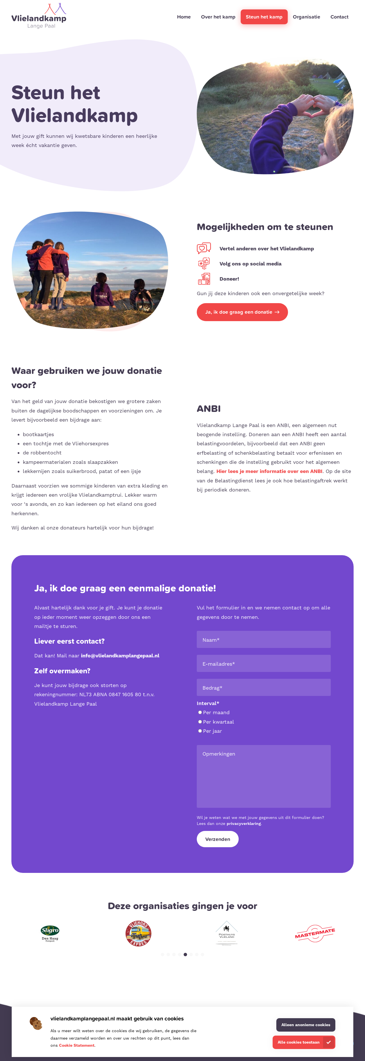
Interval (208, 703)
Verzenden (217, 839)
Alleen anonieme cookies (305, 1024)
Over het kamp (218, 17)
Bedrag (212, 688)
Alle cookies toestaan (299, 1042)
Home (184, 17)
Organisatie (306, 17)
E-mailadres (218, 664)
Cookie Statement (76, 1045)
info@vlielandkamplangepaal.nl (120, 656)
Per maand (214, 712)
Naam (211, 640)
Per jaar (210, 731)
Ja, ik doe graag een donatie (238, 312)
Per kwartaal (216, 722)
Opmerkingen (218, 754)
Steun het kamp (264, 17)
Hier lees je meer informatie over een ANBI (269, 471)
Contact (339, 17)
